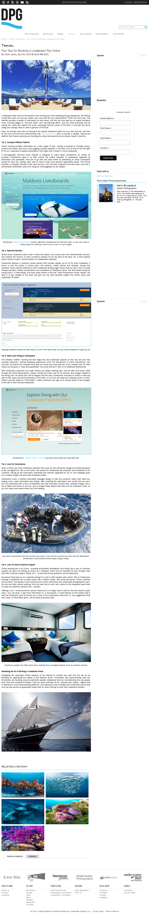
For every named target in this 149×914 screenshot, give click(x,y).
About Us (5, 890)
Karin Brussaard (126, 185)
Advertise (143, 55)
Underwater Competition (61, 895)
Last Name (106, 138)
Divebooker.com (48, 134)
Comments (32, 856)
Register (140, 2)
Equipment (102, 34)
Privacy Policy (98, 911)
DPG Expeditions (82, 890)
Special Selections (21, 242)
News (60, 34)
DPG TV (78, 892)
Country (104, 148)
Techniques (31, 34)
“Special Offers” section (34, 458)
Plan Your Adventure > (105, 176)
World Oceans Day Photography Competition (61, 891)
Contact (5, 892)
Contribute (128, 890)
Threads (102, 895)
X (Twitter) (103, 892)
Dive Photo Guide (74, 2)
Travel (72, 34)
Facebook (103, 890)
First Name (106, 128)
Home (4, 39)
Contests (118, 34)
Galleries (85, 34)
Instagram (103, 897)
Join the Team (130, 892)
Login (128, 2)
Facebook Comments (15, 856)
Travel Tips (20, 39)
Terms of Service (112, 911)
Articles (48, 34)
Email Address (107, 118)
